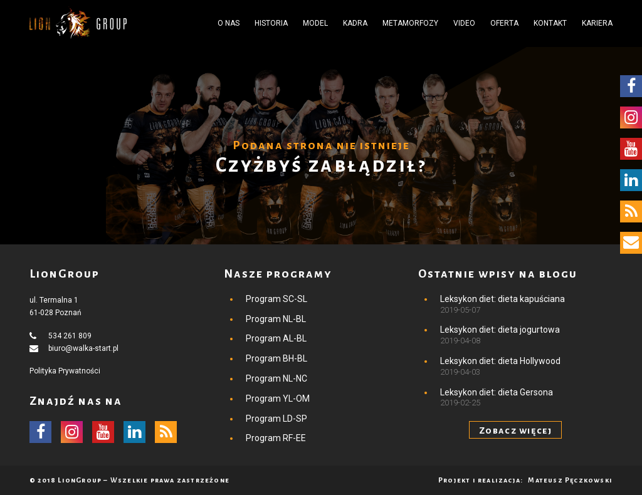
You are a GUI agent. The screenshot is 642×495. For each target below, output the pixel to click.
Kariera (597, 23)
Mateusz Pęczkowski (570, 480)
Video (464, 23)
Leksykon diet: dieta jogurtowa (500, 330)
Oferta (504, 23)
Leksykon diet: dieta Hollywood (500, 361)
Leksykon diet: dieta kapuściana (502, 299)
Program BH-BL (276, 358)
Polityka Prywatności (64, 371)
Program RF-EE (276, 438)
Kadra (355, 23)
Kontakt (550, 23)
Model (315, 23)
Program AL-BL (276, 338)
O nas (228, 23)
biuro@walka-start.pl (83, 348)
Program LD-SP (276, 419)
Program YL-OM (278, 398)
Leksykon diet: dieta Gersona (496, 392)
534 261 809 (70, 335)
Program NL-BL (276, 319)
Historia (271, 23)
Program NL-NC (276, 378)
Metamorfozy (410, 23)
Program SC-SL (276, 299)
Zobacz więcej (515, 430)
